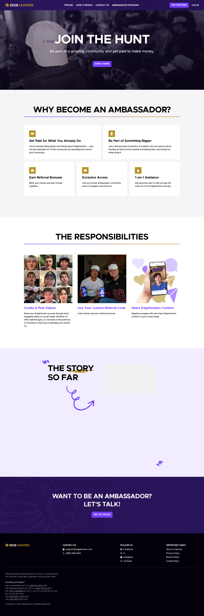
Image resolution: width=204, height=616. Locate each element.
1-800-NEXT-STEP (17, 597)
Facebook (126, 549)
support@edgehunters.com (77, 549)
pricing (68, 5)
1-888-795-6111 (41, 588)
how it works (84, 5)
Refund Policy (172, 557)
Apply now (102, 64)
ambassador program (125, 5)
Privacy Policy (173, 553)
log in (195, 5)
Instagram (126, 557)
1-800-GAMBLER (16, 591)
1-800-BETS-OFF (16, 599)
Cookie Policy (172, 561)
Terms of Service (174, 549)
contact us (102, 5)
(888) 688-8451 (72, 553)
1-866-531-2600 (36, 586)
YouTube (126, 561)
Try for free (179, 5)
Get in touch (102, 514)
